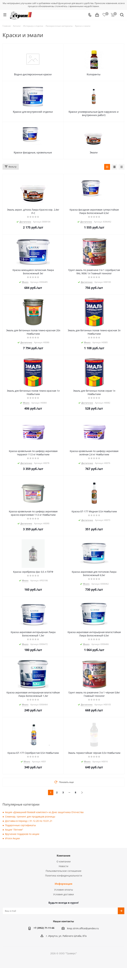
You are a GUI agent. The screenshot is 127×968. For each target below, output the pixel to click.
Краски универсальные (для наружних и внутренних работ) (94, 113)
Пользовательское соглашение (63, 870)
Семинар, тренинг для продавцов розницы (30, 816)
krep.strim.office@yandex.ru (83, 928)
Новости (63, 866)
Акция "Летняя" (14, 829)
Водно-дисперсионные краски (33, 74)
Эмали (94, 152)
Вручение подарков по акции (22, 834)
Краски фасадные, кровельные (33, 152)
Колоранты (93, 74)
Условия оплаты (63, 889)
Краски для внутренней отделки (33, 111)
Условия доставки (63, 894)
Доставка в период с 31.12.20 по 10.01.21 (28, 820)
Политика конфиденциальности (63, 875)
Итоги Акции (12, 838)
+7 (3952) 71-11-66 (44, 927)
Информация (63, 883)
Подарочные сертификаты (20, 825)
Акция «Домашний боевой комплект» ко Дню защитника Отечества (44, 812)
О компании (64, 861)
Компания (63, 855)
